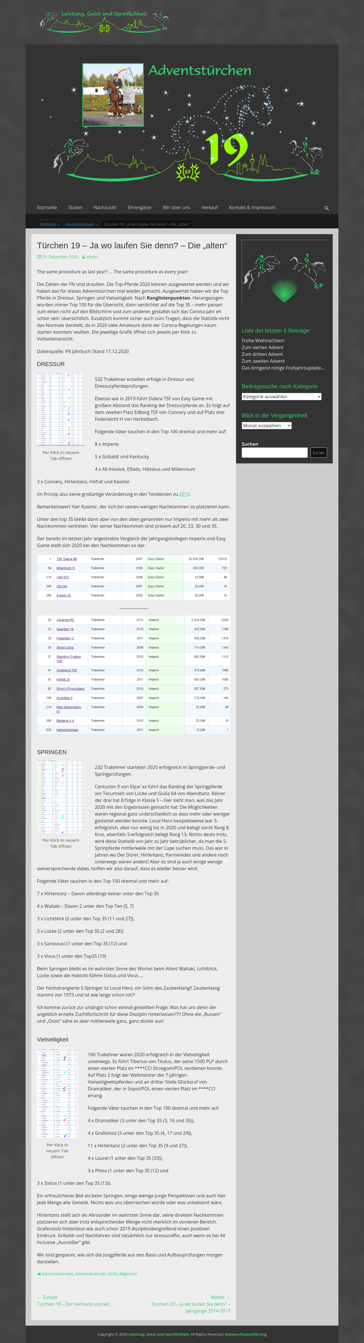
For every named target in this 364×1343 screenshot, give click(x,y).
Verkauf (210, 207)
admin (92, 256)
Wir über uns (176, 207)
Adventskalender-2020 (96, 1273)
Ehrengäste (140, 207)
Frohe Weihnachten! (263, 340)
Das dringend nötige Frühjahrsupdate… (283, 368)
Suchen (250, 444)
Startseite (47, 207)
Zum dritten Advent (262, 354)
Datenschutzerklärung (245, 1334)
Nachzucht (105, 207)
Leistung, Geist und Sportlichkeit (159, 1334)
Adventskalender (81, 224)
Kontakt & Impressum (252, 207)
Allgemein (128, 1273)
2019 (184, 494)
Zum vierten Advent (263, 347)
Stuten (75, 207)
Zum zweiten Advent (263, 361)
